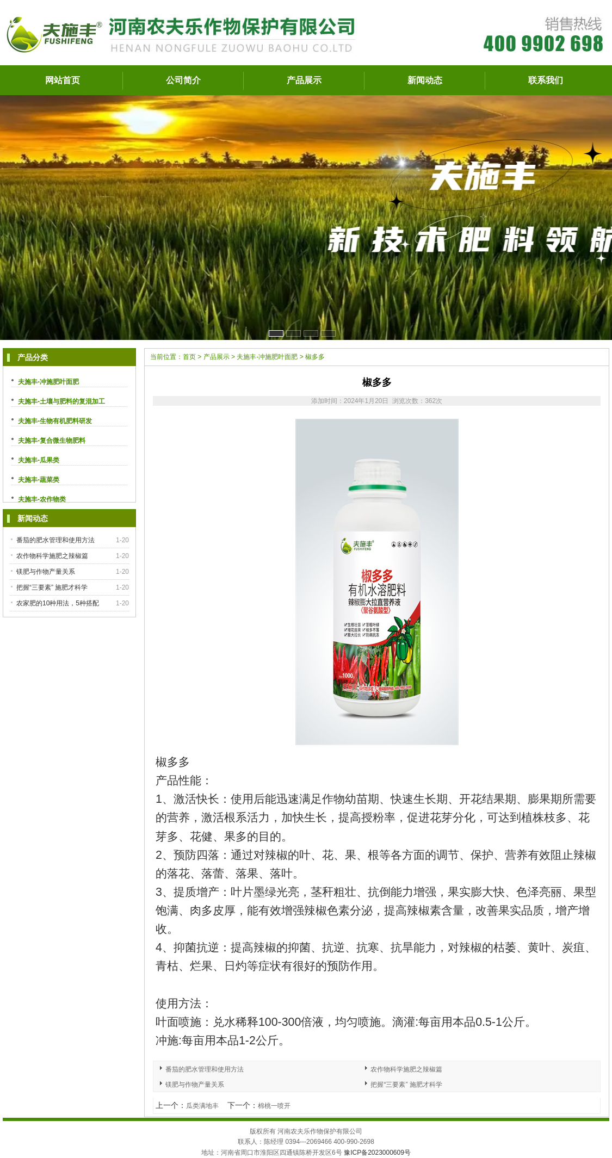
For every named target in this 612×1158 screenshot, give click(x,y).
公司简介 (183, 80)
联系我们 (545, 80)
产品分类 (32, 357)
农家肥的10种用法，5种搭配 (57, 603)
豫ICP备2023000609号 (377, 1152)
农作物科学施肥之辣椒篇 (52, 556)
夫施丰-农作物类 (42, 499)
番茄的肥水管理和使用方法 (55, 540)
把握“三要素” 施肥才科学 (52, 587)
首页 (189, 357)
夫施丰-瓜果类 (38, 460)
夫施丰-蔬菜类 (38, 480)
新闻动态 (424, 80)
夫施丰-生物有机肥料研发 (55, 421)
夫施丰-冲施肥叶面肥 (48, 382)
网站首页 (62, 80)
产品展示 (304, 80)
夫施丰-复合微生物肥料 (51, 440)
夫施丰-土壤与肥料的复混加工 (61, 401)
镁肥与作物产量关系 (45, 571)
